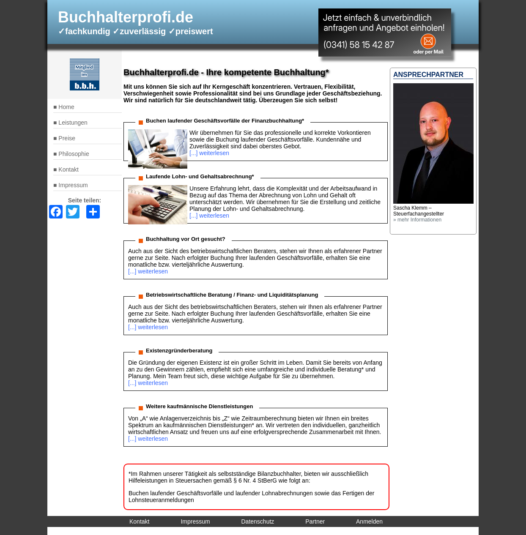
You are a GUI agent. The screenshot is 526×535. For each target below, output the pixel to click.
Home (66, 107)
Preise (66, 138)
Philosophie (73, 153)
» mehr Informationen (417, 220)
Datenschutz (257, 521)
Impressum (73, 185)
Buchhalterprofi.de (125, 17)
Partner (315, 521)
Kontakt (68, 169)
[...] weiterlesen (209, 153)
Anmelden (369, 521)
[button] (433, 202)
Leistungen (73, 122)
